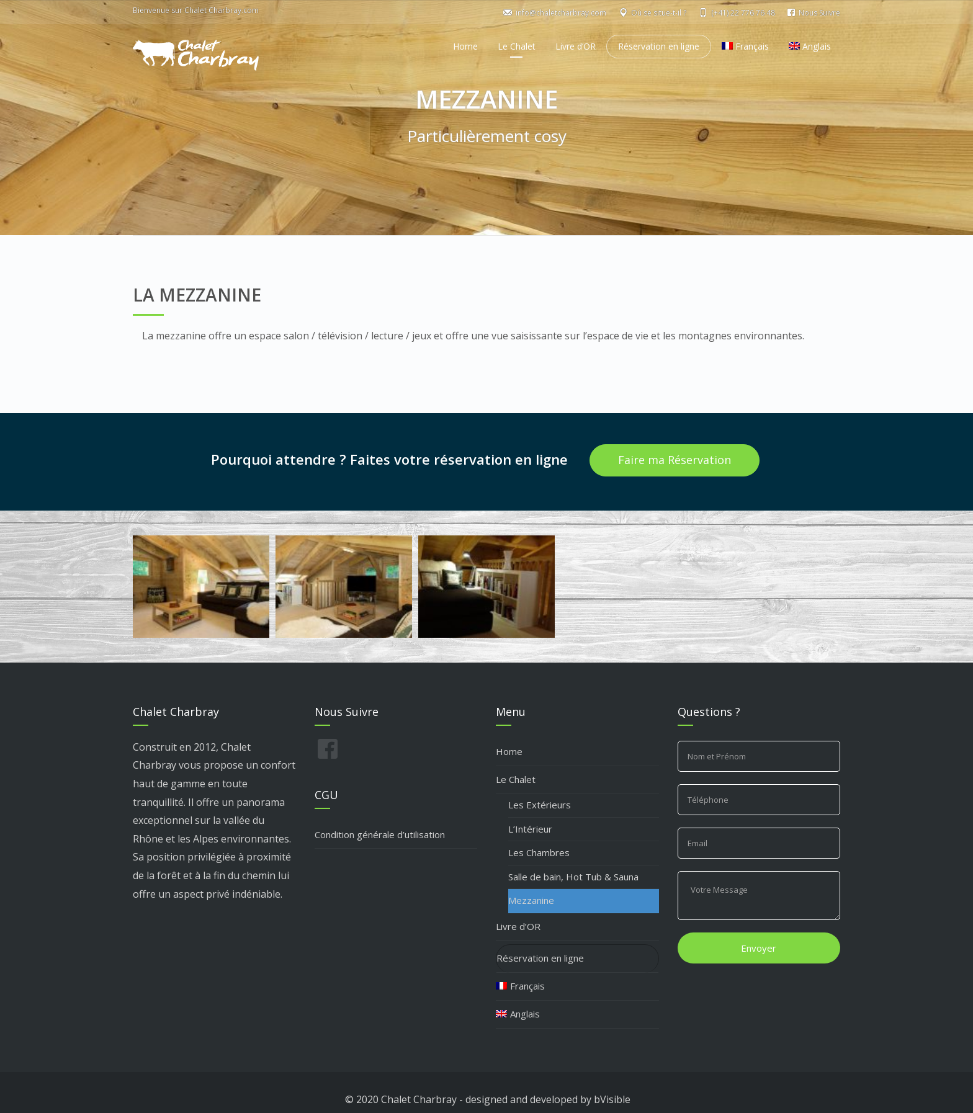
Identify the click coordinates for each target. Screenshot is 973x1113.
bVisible (612, 1099)
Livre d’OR (575, 46)
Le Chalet (517, 46)
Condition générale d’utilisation (380, 834)
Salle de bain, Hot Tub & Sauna (573, 876)
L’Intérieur (530, 829)
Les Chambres (539, 852)
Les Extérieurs (539, 804)
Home (465, 46)
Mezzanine (531, 900)
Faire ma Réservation (674, 459)
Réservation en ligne (658, 46)
